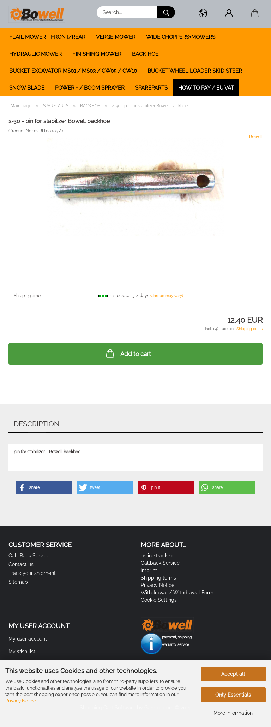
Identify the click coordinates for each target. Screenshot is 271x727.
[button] (203, 14)
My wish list (21, 651)
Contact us (21, 564)
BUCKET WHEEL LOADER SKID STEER (194, 71)
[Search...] (166, 12)
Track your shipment (32, 573)
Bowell (256, 136)
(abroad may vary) (166, 295)
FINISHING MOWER (96, 54)
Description (36, 424)
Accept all (233, 674)
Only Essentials (233, 695)
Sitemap (18, 582)
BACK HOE (145, 54)
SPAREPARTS (151, 88)
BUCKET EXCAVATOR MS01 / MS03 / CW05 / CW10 (73, 71)
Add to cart (127, 353)
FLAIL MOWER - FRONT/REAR (47, 37)
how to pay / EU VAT (206, 88)
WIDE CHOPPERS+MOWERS (180, 37)
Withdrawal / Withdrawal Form (177, 592)
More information (233, 713)
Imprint (149, 570)
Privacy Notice (20, 700)
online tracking (158, 555)
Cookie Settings (159, 600)
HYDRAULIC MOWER (35, 54)
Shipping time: (27, 295)
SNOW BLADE (26, 88)
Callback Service (160, 563)
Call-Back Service (28, 555)
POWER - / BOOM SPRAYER (90, 88)
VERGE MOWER (116, 37)
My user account (27, 639)
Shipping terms (158, 578)
